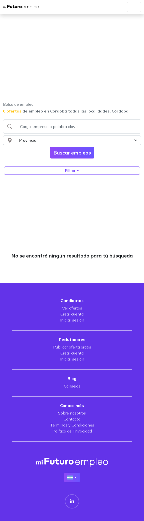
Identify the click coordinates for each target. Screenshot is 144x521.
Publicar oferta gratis (72, 347)
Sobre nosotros (72, 413)
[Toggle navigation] (134, 7)
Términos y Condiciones (72, 425)
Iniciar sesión (72, 320)
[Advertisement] (70, 61)
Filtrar (72, 170)
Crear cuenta (72, 314)
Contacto (72, 419)
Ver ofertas (72, 308)
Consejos (72, 386)
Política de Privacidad (72, 431)
